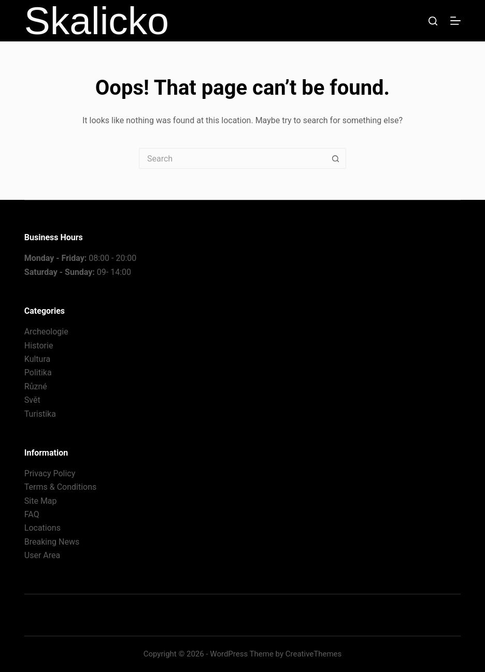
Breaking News (51, 542)
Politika (38, 372)
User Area (42, 555)
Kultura (37, 359)
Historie (38, 345)
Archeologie (46, 332)
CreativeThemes (314, 654)
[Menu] (455, 21)
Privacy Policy (50, 473)
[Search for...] (232, 158)
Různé (35, 386)
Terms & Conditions (60, 487)
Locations (42, 528)
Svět (32, 400)
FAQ (31, 514)
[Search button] (335, 158)
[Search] (433, 21)
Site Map (40, 501)
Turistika (40, 414)
